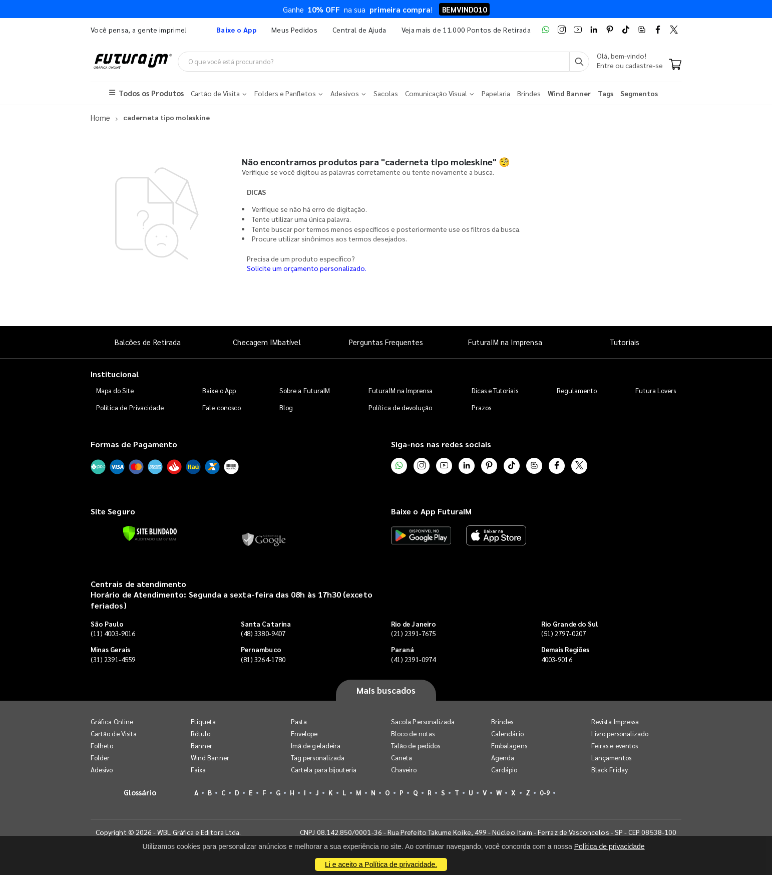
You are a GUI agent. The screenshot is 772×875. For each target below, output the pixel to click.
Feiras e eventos (614, 745)
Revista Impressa (615, 721)
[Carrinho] (675, 65)
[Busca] (579, 62)
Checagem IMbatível (266, 342)
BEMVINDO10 (464, 9)
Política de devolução (400, 407)
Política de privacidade (609, 846)
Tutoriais (624, 342)
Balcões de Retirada (148, 342)
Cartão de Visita (114, 733)
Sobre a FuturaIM (304, 390)
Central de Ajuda (359, 29)
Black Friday (609, 769)
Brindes (502, 721)
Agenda (502, 757)
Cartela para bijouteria (324, 769)
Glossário (140, 792)
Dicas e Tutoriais (495, 390)
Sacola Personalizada (423, 721)
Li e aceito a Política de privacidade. (381, 864)
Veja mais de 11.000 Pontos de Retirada (466, 29)
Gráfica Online (112, 721)
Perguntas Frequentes (386, 342)
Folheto (102, 745)
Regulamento (577, 390)
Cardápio (504, 769)
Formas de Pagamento (134, 444)
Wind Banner (210, 757)
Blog (286, 407)
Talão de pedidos (415, 745)
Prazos (481, 407)
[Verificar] (150, 533)
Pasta (299, 721)
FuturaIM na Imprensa (505, 342)
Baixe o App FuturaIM (431, 511)
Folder (100, 757)
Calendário (507, 733)
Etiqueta (203, 721)
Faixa (198, 769)
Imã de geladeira (315, 745)
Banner (201, 745)
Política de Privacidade (130, 407)
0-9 (545, 792)
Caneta (401, 757)
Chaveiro (404, 769)
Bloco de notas (413, 733)
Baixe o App (219, 390)
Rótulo (200, 733)
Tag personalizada (317, 757)
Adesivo (102, 769)
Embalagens (509, 745)
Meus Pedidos (294, 29)
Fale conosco (221, 407)
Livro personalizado (619, 733)
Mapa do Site (115, 390)
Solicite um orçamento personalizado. (306, 268)
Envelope (304, 733)
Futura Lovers (655, 390)
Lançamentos (611, 757)
